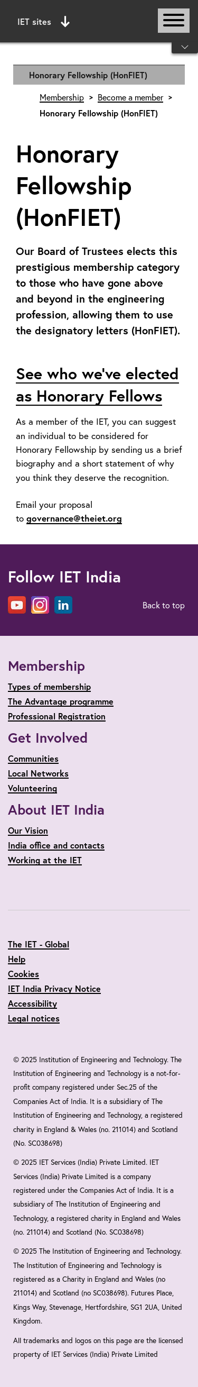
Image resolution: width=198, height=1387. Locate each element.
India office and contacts (56, 845)
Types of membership (49, 686)
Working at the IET (45, 859)
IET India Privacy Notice (54, 988)
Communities (33, 758)
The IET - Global (38, 944)
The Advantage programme (61, 701)
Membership (62, 97)
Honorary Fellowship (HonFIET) (88, 74)
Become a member (130, 97)
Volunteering (32, 787)
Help (16, 958)
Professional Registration (57, 716)
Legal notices (34, 1018)
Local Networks (38, 773)
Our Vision (28, 830)
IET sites (43, 22)
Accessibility (32, 1003)
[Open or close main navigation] (174, 20)
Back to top (164, 604)
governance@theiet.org (74, 518)
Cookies (23, 973)
